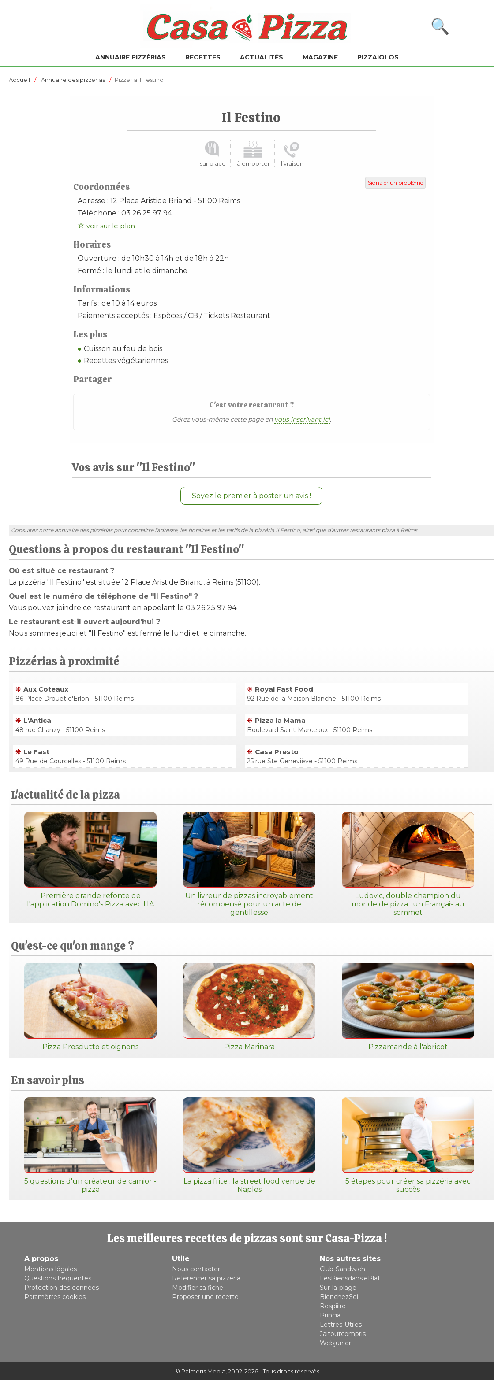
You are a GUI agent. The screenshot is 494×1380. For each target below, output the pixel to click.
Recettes (203, 57)
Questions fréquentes (57, 1278)
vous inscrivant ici (302, 419)
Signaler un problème (395, 182)
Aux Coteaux (45, 689)
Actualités (261, 57)
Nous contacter (196, 1269)
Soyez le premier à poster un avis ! (251, 496)
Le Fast (36, 751)
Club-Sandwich (342, 1269)
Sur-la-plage (338, 1287)
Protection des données (61, 1287)
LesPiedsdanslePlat (350, 1278)
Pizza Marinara (249, 1007)
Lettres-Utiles (341, 1324)
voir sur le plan (110, 226)
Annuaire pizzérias (130, 57)
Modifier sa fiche (197, 1287)
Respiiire (333, 1306)
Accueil (19, 79)
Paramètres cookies (55, 1297)
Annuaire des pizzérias (73, 79)
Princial (331, 1315)
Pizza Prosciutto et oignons (90, 1007)
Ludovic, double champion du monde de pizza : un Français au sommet (408, 864)
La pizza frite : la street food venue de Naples (249, 1145)
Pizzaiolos (378, 57)
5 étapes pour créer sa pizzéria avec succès (408, 1145)
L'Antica (37, 720)
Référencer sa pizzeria (206, 1278)
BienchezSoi (339, 1297)
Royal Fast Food (284, 689)
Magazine (320, 57)
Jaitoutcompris (343, 1334)
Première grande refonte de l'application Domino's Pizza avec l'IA (90, 860)
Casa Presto (277, 751)
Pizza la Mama (280, 720)
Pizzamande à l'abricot (408, 1007)
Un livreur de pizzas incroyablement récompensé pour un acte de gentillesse (249, 864)
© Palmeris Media (200, 1371)
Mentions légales (50, 1269)
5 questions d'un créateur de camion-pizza (90, 1145)
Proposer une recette (205, 1297)
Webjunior (335, 1343)
